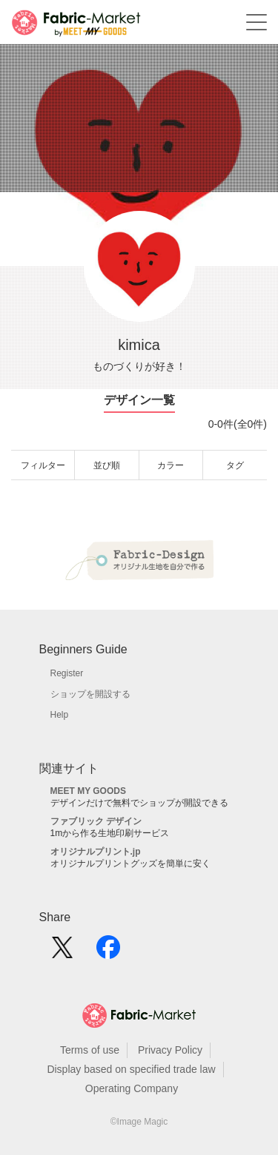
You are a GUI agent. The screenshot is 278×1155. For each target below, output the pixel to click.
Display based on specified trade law (131, 1069)
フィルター (43, 465)
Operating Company (131, 1088)
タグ (235, 465)
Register (67, 673)
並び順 (106, 465)
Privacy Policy (170, 1050)
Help (59, 715)
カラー (170, 465)
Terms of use (89, 1050)
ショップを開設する (90, 694)
